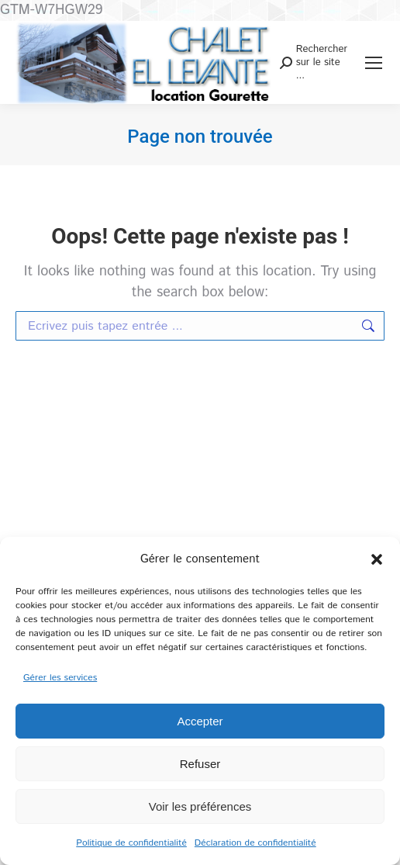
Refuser (200, 763)
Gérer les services (60, 677)
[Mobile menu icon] (373, 63)
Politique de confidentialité (131, 842)
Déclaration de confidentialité (255, 842)
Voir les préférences (200, 806)
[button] (376, 559)
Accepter (199, 721)
